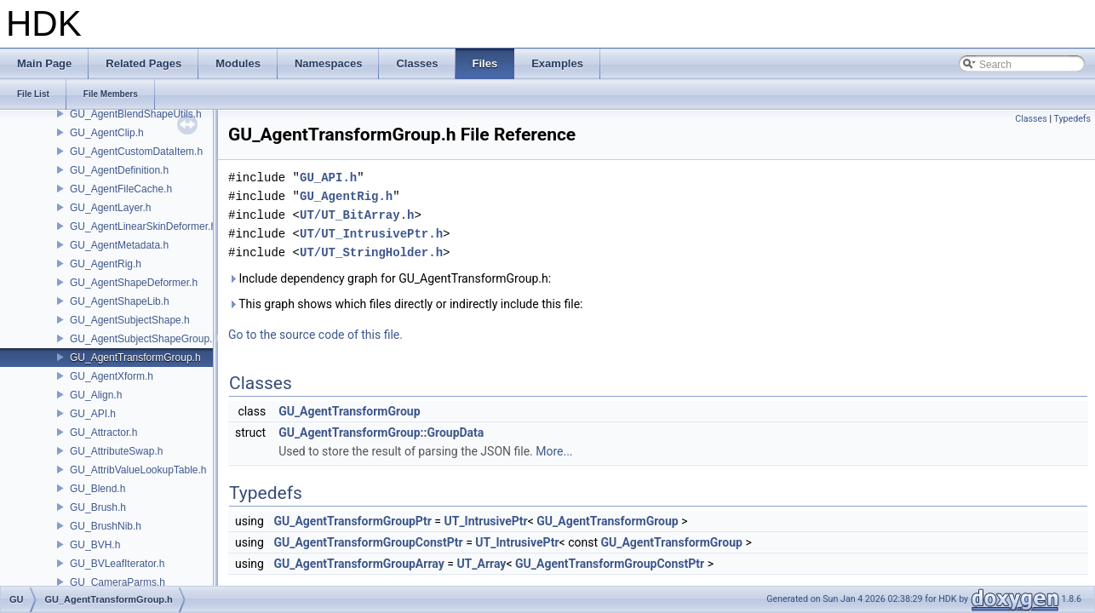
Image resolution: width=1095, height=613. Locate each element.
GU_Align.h (96, 395)
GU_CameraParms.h (117, 582)
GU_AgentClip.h (107, 133)
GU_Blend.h (97, 489)
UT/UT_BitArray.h (357, 215)
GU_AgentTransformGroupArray (358, 563)
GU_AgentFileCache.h (121, 189)
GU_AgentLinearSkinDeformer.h (143, 226)
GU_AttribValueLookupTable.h (138, 470)
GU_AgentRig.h (105, 264)
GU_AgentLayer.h (110, 208)
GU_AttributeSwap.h (116, 451)
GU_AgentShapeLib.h (119, 301)
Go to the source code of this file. (315, 334)
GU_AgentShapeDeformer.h (134, 283)
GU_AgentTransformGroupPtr (352, 521)
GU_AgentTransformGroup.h (135, 358)
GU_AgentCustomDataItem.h (136, 152)
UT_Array (481, 563)
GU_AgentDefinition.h (119, 170)
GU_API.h (93, 414)
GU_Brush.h (98, 507)
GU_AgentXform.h (111, 376)
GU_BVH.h (95, 545)
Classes (1030, 118)
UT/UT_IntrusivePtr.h (371, 234)
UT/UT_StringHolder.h (371, 252)
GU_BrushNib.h (105, 526)
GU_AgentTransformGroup (349, 411)
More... (554, 451)
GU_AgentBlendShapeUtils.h (136, 114)
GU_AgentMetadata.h (119, 245)
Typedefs (1072, 118)
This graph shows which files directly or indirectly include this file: (405, 304)
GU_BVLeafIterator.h (117, 564)
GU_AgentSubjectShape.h (130, 320)
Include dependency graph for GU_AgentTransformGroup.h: (389, 278)
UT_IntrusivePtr (485, 521)
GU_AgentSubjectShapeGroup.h (144, 339)
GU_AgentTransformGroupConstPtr (367, 542)
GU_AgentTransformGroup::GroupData (381, 432)
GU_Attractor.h (103, 432)
